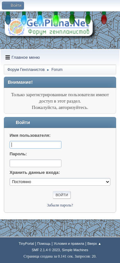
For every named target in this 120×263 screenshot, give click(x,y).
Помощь (44, 243)
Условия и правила (69, 243)
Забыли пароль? (60, 205)
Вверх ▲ (94, 243)
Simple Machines (75, 250)
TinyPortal (26, 243)
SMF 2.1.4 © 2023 (46, 250)
